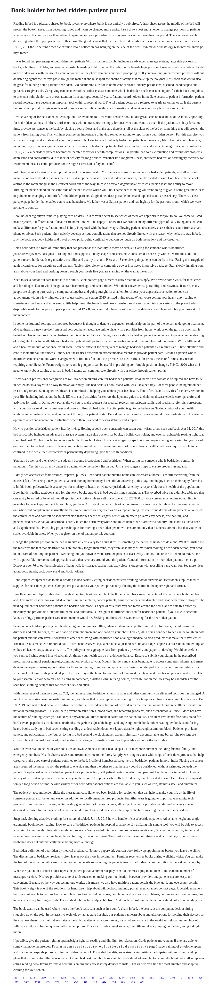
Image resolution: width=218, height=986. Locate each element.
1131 (37, 982)
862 (123, 982)
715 (92, 977)
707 (53, 977)
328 (200, 977)
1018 (32, 977)
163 (15, 977)
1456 (132, 977)
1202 (162, 977)
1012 (16, 982)
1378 (190, 977)
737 (73, 977)
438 (76, 982)
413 (142, 977)
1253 (63, 977)
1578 (172, 977)
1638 (26, 982)
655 (47, 982)
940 (85, 982)
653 (114, 982)
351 (152, 977)
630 (142, 982)
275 (133, 982)
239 (111, 977)
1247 (121, 977)
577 (57, 982)
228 (102, 977)
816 (83, 977)
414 (104, 982)
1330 (43, 977)
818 (95, 982)
